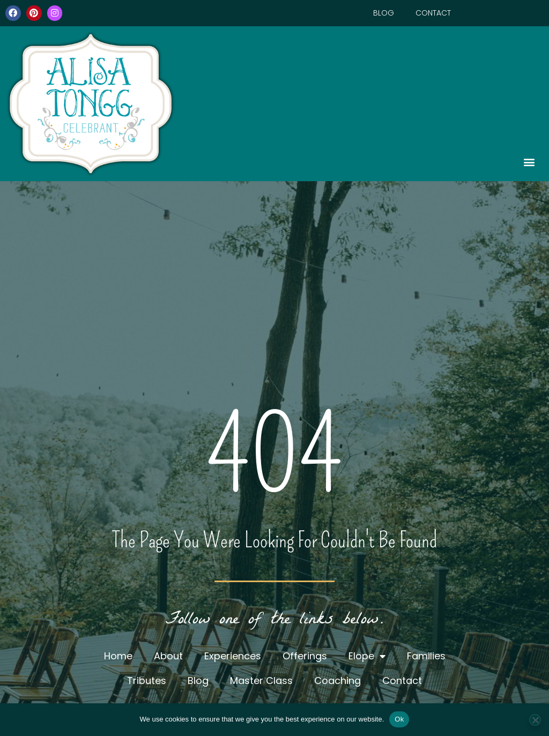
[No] (535, 720)
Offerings (305, 656)
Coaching (337, 680)
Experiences (232, 656)
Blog (383, 13)
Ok (399, 719)
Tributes (146, 680)
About (168, 656)
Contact (433, 13)
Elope (366, 656)
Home (118, 656)
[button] (362, 161)
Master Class (261, 680)
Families (426, 656)
